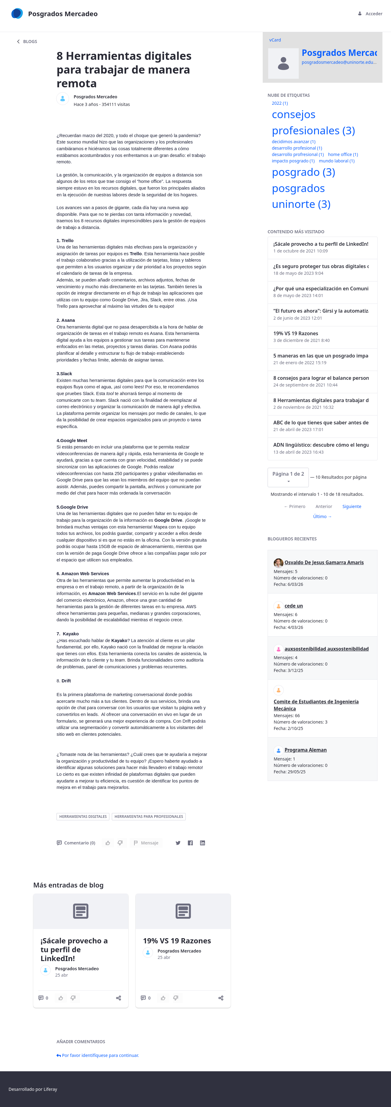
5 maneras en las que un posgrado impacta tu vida (321, 355)
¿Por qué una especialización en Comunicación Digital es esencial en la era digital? (321, 288)
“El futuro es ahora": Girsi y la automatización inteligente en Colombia (321, 310)
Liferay (50, 1089)
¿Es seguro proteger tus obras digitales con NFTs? (321, 266)
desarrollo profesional (297, 148)
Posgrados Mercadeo (95, 97)
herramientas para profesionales (149, 816)
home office (343, 154)
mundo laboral (337, 161)
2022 (280, 103)
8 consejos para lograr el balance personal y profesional (321, 378)
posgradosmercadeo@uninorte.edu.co (340, 62)
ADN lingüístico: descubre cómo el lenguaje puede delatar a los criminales (321, 444)
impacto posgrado (293, 161)
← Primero (294, 506)
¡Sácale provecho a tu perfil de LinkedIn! (74, 949)
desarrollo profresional (298, 154)
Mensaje (145, 843)
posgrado (303, 172)
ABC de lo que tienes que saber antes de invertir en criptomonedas (321, 422)
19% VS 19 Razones (177, 940)
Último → (322, 516)
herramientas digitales (83, 816)
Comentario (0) (76, 843)
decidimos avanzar (294, 141)
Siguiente (351, 506)
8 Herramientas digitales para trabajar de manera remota (321, 400)
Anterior (324, 506)
